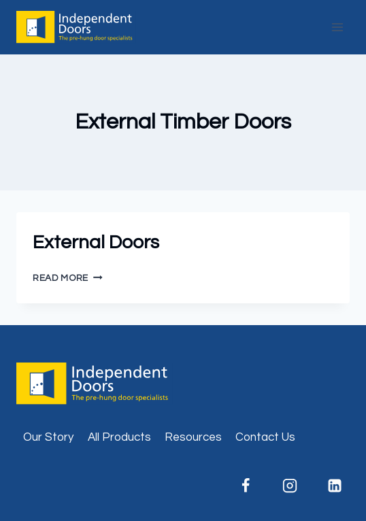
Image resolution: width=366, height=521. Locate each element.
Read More (68, 278)
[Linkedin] (335, 486)
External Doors (96, 242)
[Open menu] (337, 26)
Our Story (48, 437)
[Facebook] (246, 486)
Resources (193, 437)
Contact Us (265, 437)
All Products (119, 437)
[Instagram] (290, 486)
